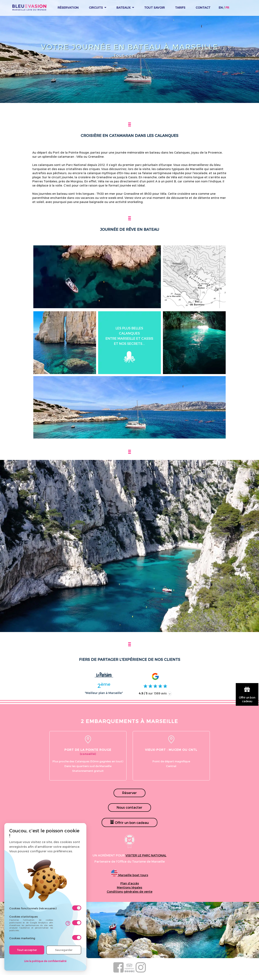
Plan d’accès (129, 883)
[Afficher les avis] (170, 694)
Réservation (68, 7)
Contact (203, 7)
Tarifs (180, 7)
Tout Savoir (154, 7)
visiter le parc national (145, 855)
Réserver (129, 793)
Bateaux (125, 7)
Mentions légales (129, 887)
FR (227, 7)
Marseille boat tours (129, 875)
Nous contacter (129, 807)
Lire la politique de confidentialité (45, 961)
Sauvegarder (63, 950)
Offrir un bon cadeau (129, 822)
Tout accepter (27, 950)
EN (221, 7)
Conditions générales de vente (129, 891)
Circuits (97, 7)
